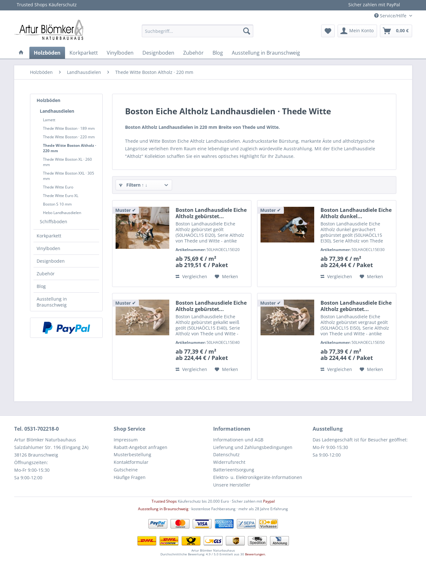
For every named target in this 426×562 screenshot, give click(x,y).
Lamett (49, 120)
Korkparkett (49, 236)
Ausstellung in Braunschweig (52, 302)
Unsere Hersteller (231, 485)
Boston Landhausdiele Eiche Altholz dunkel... (356, 213)
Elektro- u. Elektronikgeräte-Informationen (257, 477)
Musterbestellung (132, 454)
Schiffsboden (53, 221)
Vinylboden (48, 248)
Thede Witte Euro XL (60, 195)
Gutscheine (126, 470)
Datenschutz (226, 454)
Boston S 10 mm (57, 204)
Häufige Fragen (130, 477)
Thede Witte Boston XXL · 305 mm (68, 175)
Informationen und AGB (238, 440)
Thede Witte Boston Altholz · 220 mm (69, 148)
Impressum (126, 440)
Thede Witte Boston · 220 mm (69, 137)
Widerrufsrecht (229, 462)
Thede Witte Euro (58, 187)
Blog (41, 286)
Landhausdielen (57, 111)
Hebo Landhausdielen (62, 212)
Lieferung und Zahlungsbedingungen (252, 447)
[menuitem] (197, 31)
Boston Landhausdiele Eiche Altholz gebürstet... (211, 213)
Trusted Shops (164, 501)
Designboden (51, 261)
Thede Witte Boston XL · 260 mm (67, 162)
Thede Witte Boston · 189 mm (69, 128)
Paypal (269, 501)
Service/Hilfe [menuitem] (391, 16)
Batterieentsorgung (233, 470)
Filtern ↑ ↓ (133, 185)
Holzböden (48, 100)
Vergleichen (191, 276)
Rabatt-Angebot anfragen (140, 447)
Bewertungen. (255, 554)
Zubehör (46, 274)
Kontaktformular (131, 462)
